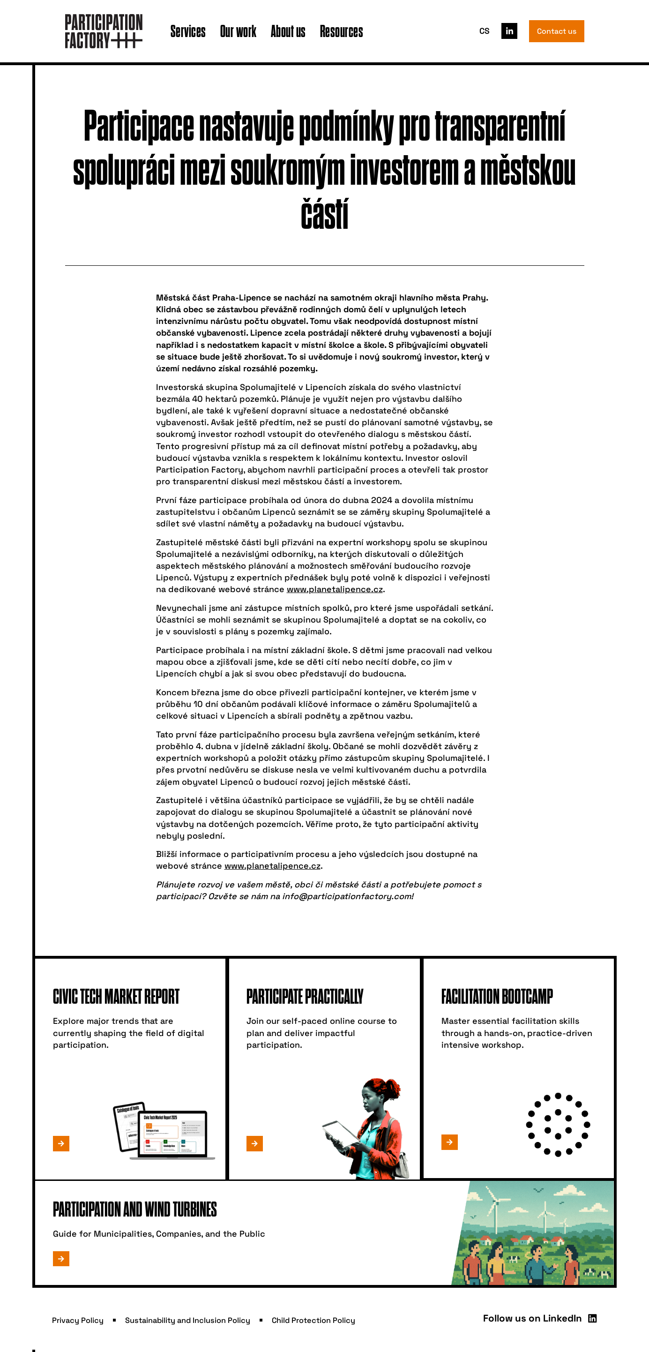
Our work (238, 30)
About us (288, 30)
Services (188, 30)
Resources (342, 30)
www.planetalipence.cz (335, 589)
